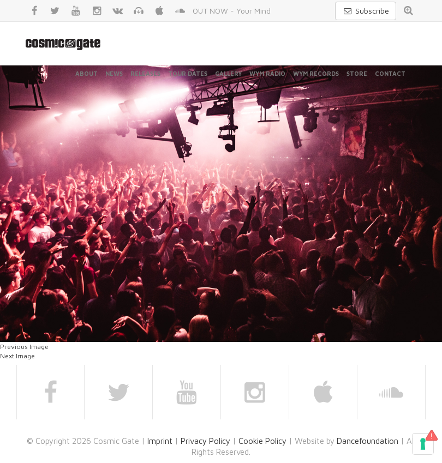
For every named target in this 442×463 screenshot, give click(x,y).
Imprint (159, 441)
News (114, 73)
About (86, 73)
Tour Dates (187, 73)
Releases (145, 73)
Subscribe (365, 10)
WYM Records (316, 73)
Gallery (228, 73)
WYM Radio (267, 73)
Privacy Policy (205, 441)
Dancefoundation (367, 441)
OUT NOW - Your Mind (232, 10)
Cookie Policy (262, 441)
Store (357, 73)
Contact (390, 73)
